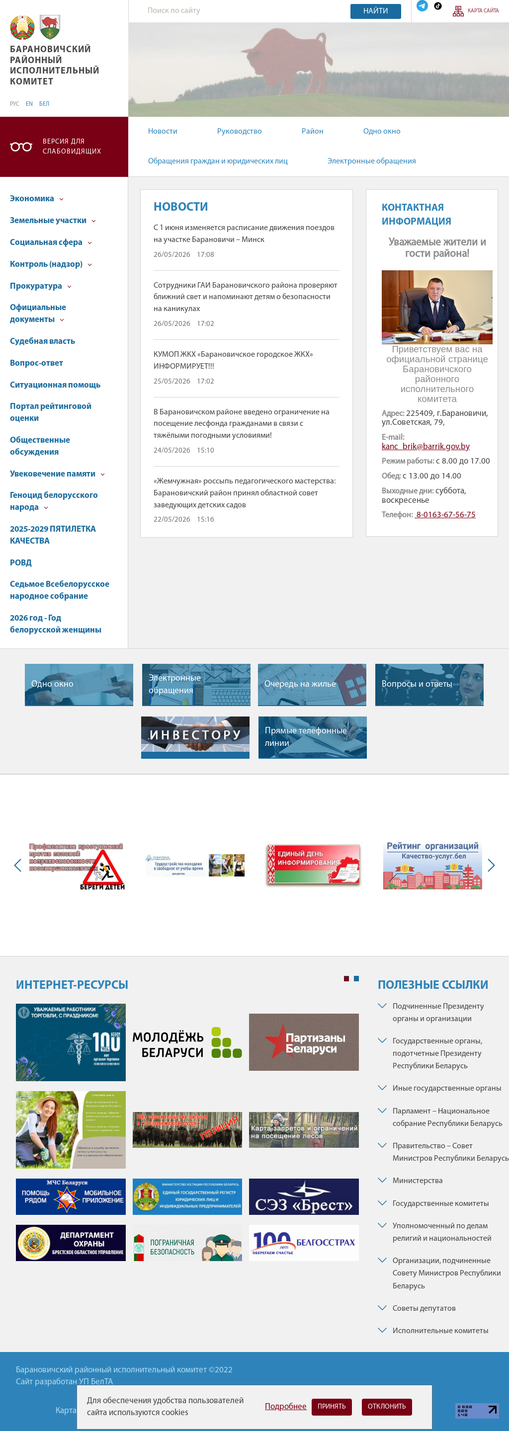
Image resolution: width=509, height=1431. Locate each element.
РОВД (21, 563)
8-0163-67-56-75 (445, 515)
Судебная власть (42, 341)
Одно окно (382, 132)
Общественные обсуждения (40, 446)
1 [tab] (346, 978)
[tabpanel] (187, 1137)
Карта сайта (483, 11)
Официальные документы (38, 314)
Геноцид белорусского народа (54, 501)
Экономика (37, 199)
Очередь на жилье (300, 684)
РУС (14, 104)
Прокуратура (41, 286)
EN (29, 104)
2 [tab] (356, 978)
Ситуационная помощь (55, 385)
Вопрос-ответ (36, 363)
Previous (20, 865)
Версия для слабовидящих (72, 147)
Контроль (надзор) (51, 264)
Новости (162, 132)
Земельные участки (53, 221)
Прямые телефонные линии (306, 737)
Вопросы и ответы (417, 684)
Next (489, 865)
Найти (375, 11)
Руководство (239, 132)
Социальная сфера (51, 242)
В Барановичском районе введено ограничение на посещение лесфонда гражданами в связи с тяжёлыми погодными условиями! (242, 424)
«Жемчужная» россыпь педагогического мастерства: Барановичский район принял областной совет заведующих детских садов (245, 493)
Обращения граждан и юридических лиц (218, 161)
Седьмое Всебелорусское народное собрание (59, 590)
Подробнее (286, 1407)
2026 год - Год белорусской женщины (55, 624)
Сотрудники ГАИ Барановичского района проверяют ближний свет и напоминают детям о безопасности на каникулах (246, 298)
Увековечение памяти (57, 474)
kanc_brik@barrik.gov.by (426, 447)
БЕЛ (44, 104)
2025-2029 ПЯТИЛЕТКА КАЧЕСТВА (53, 535)
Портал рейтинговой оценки (50, 412)
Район (313, 132)
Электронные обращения (372, 161)
